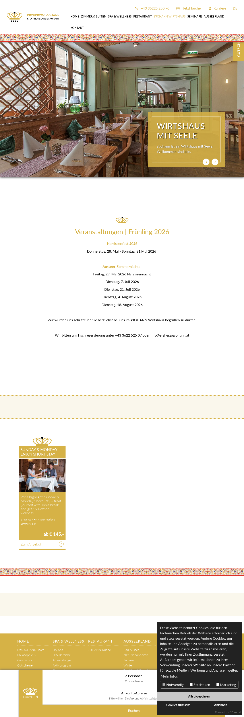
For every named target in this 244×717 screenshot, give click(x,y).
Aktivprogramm (63, 665)
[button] (206, 162)
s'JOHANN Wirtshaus (170, 16)
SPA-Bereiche (62, 655)
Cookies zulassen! (178, 705)
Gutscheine (25, 665)
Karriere (217, 8)
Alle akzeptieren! (199, 696)
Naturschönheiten (136, 655)
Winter (128, 665)
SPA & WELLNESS (120, 16)
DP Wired (235, 712)
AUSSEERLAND (214, 16)
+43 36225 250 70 (152, 8)
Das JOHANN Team (30, 650)
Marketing (226, 684)
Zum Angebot (31, 544)
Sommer (129, 660)
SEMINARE (194, 16)
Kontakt (77, 27)
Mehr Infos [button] (169, 676)
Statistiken (200, 684)
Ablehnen (220, 705)
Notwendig (173, 684)
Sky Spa (58, 650)
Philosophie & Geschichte (26, 657)
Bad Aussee (131, 650)
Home (74, 16)
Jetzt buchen (189, 8)
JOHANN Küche (99, 650)
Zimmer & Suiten (93, 16)
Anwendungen (62, 660)
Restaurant (142, 16)
